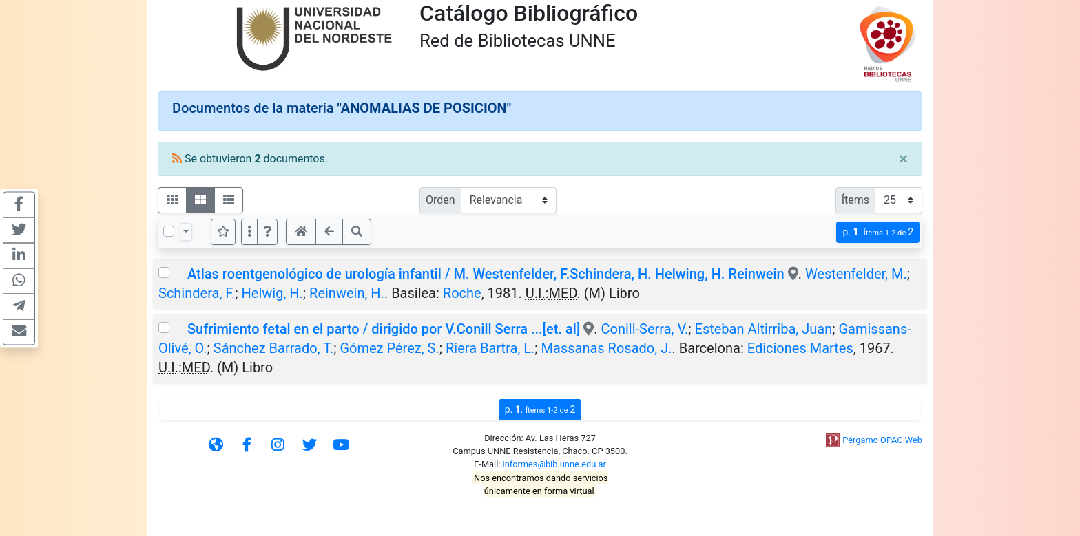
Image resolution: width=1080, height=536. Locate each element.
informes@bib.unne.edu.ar (554, 464)
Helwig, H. (272, 293)
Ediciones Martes (800, 348)
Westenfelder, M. (856, 274)
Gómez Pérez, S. (389, 348)
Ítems (855, 199)
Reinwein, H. (346, 293)
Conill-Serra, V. (644, 329)
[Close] (903, 158)
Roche (462, 293)
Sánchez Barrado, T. (273, 348)
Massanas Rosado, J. (606, 348)
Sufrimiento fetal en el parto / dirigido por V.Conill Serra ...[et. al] (383, 329)
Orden (440, 199)
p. (877, 232)
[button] (267, 232)
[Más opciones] (249, 232)
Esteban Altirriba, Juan (764, 329)
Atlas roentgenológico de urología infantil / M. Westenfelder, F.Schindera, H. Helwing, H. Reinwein (486, 274)
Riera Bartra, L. (490, 348)
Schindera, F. (196, 293)
